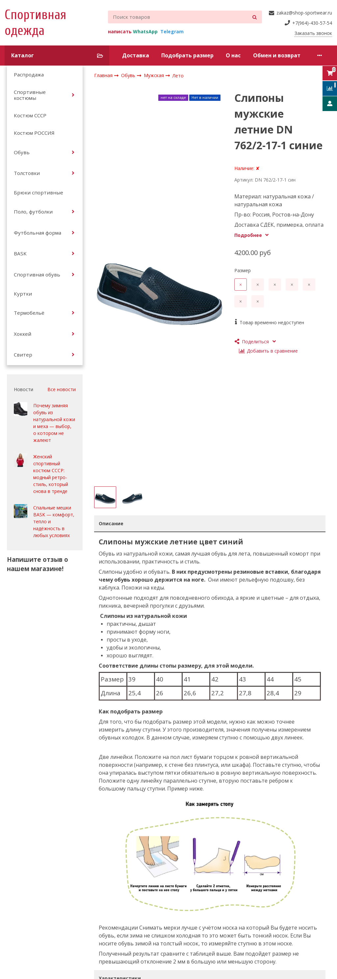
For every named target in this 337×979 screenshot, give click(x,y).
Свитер (23, 355)
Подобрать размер (187, 55)
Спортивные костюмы (30, 95)
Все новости (61, 389)
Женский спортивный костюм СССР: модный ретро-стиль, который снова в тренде (50, 473)
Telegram (172, 31)
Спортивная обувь (37, 274)
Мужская (154, 75)
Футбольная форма (37, 233)
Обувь (22, 152)
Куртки (23, 294)
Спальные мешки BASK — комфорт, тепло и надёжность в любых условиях (53, 521)
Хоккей (22, 334)
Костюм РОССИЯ (34, 133)
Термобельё (29, 313)
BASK (20, 253)
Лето (178, 75)
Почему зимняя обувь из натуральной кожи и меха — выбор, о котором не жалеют (54, 422)
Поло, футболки (33, 212)
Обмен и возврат (276, 55)
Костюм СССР (30, 115)
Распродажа (29, 74)
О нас (233, 55)
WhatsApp (145, 31)
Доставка (135, 55)
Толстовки (27, 173)
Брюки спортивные (38, 192)
